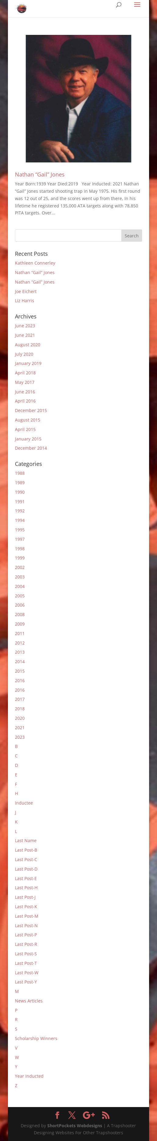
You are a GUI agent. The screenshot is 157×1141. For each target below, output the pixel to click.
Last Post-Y (26, 982)
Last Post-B (26, 850)
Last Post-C (26, 859)
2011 (20, 633)
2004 (20, 586)
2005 (20, 596)
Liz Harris (24, 300)
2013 (20, 652)
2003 (20, 577)
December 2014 (31, 448)
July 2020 (24, 354)
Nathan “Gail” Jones (40, 174)
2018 (20, 709)
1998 (20, 549)
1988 (20, 473)
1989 (20, 482)
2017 (20, 699)
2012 (20, 643)
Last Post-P (26, 935)
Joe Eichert (26, 291)
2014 (20, 661)
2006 (20, 605)
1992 (20, 511)
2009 (20, 624)
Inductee (24, 803)
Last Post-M (26, 916)
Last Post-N (26, 925)
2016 (20, 680)
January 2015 (28, 439)
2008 (20, 614)
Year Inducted (29, 1076)
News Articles (29, 1001)
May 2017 (24, 382)
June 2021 (25, 335)
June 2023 (25, 326)
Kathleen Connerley (35, 263)
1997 (20, 539)
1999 (20, 558)
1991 (20, 501)
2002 (20, 567)
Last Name (26, 840)
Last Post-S (26, 954)
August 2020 (27, 345)
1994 (20, 520)
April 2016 (25, 401)
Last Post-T (26, 963)
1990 (20, 492)
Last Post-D (26, 869)
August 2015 (27, 420)
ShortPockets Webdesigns (74, 1125)
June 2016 (25, 392)
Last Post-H (26, 887)
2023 (20, 737)
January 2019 (28, 363)
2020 (20, 718)
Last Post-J (25, 897)
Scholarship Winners (36, 1038)
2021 (20, 727)
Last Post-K (26, 906)
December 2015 (31, 410)
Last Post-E (26, 878)
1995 (20, 530)
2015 (20, 671)
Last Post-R (26, 944)
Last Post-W (26, 973)
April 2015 (25, 429)
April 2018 (25, 373)
